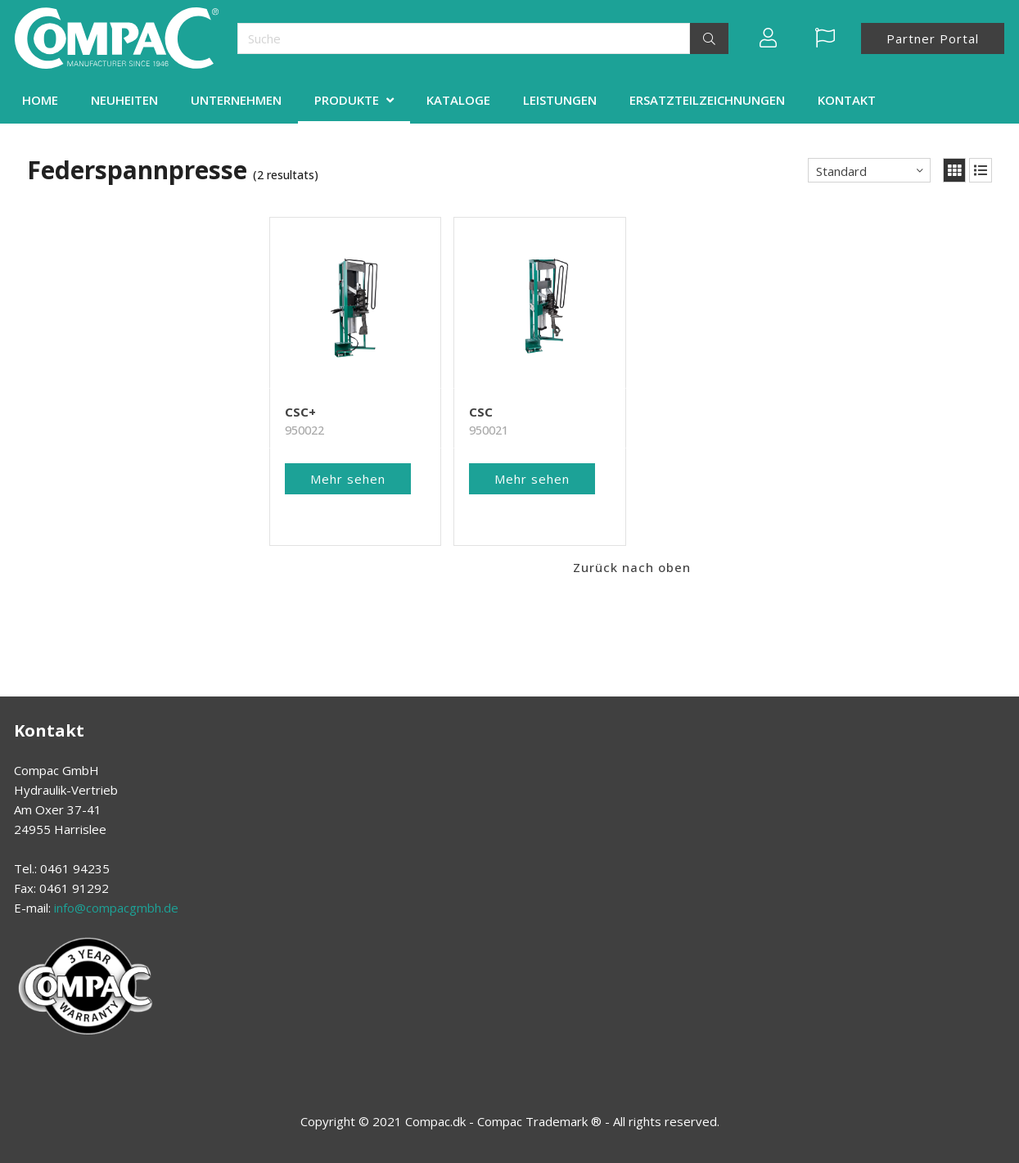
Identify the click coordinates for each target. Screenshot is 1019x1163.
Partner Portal (932, 38)
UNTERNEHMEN (236, 100)
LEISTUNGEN (560, 100)
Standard (841, 171)
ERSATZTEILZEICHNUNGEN (707, 100)
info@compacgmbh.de (116, 907)
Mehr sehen (348, 479)
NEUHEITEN (124, 100)
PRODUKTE (346, 100)
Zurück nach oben (632, 567)
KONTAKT (847, 100)
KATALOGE (458, 100)
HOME (40, 100)
